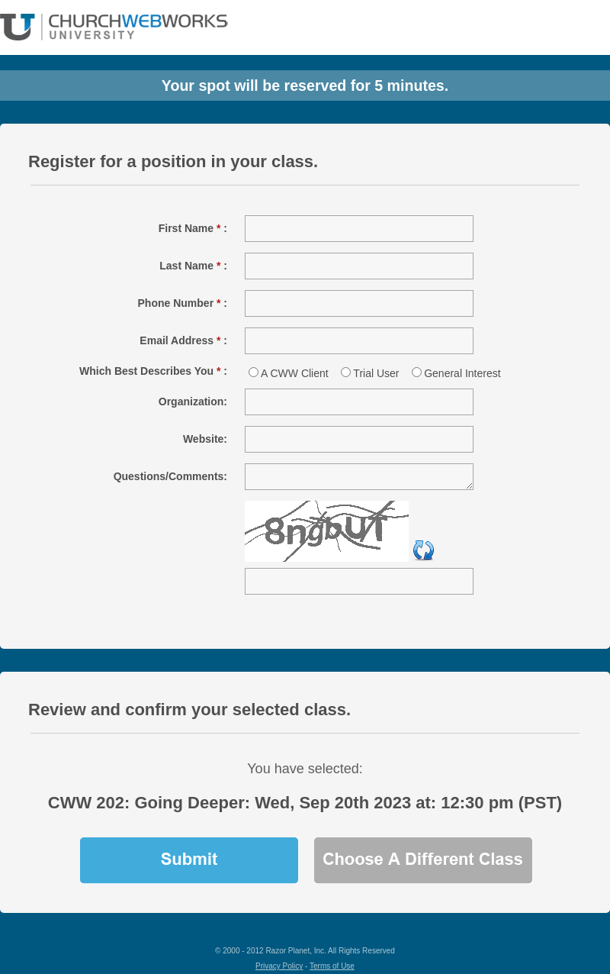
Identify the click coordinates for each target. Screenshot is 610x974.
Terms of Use (332, 966)
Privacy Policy (279, 966)
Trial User (376, 373)
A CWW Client (295, 373)
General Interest (462, 373)
